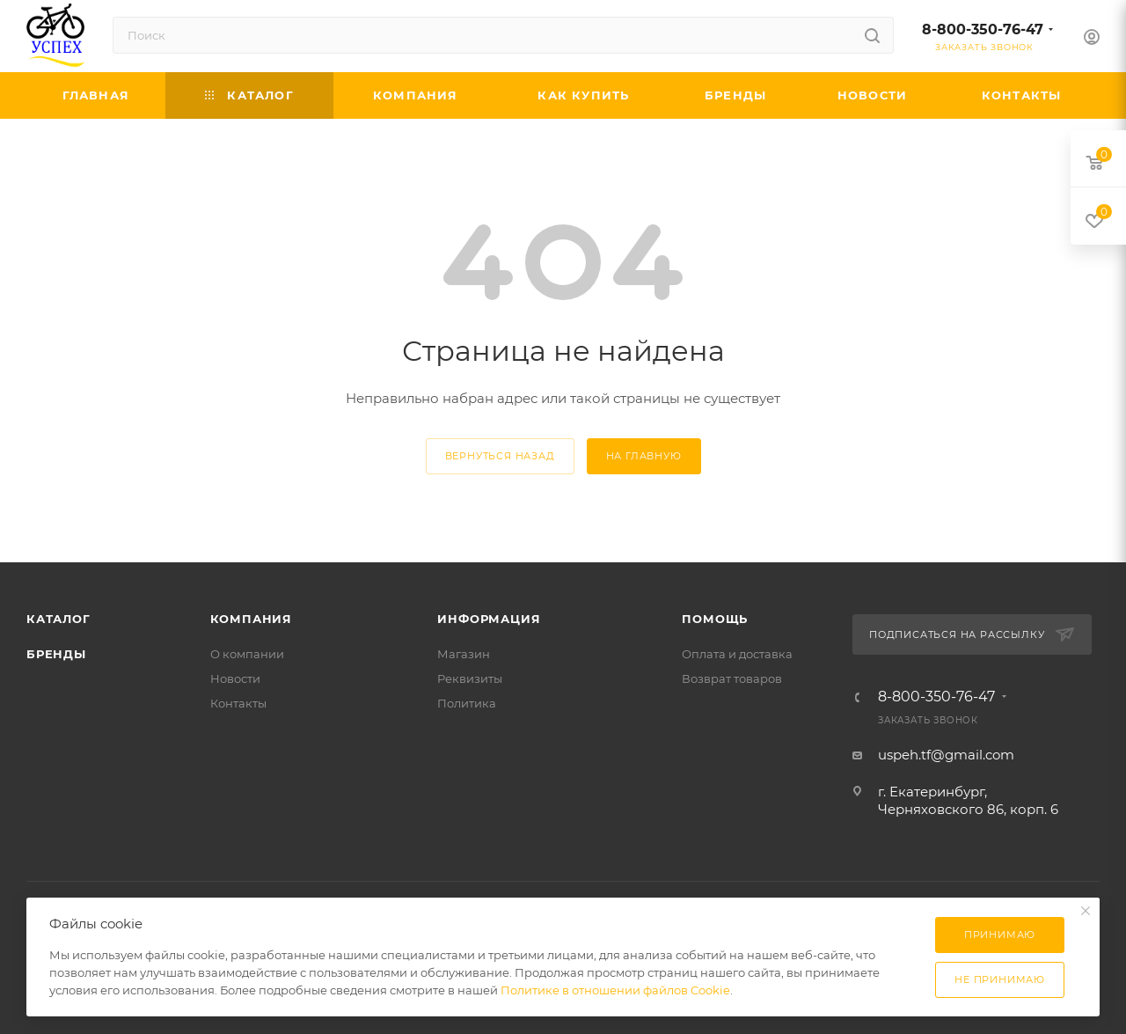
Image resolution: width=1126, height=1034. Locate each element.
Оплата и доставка (737, 654)
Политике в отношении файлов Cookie (615, 990)
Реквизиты (469, 678)
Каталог (58, 619)
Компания (251, 619)
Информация (488, 619)
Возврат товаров (732, 678)
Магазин (463, 654)
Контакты (238, 703)
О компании (247, 654)
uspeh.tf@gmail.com (946, 754)
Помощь (715, 619)
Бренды (56, 654)
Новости (235, 678)
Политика (466, 703)
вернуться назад (500, 456)
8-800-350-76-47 (982, 29)
